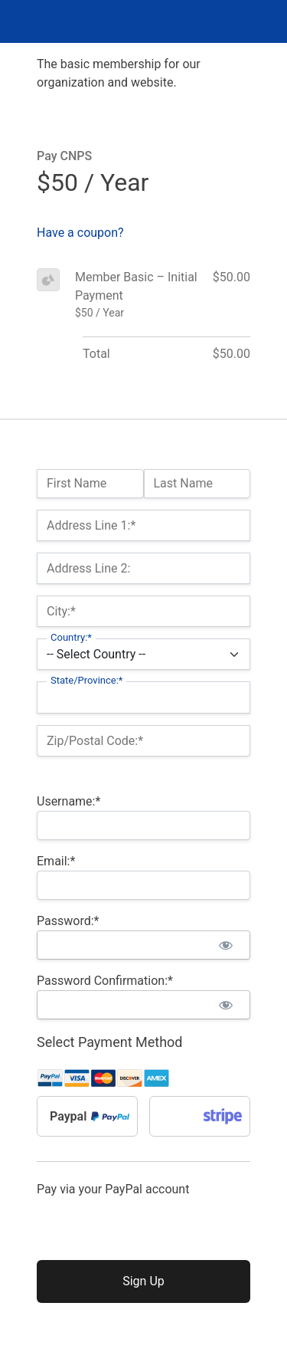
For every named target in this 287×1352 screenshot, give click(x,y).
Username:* (68, 801)
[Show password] (225, 945)
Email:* (56, 861)
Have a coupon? (80, 232)
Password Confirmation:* (105, 980)
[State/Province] (143, 697)
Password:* (68, 921)
